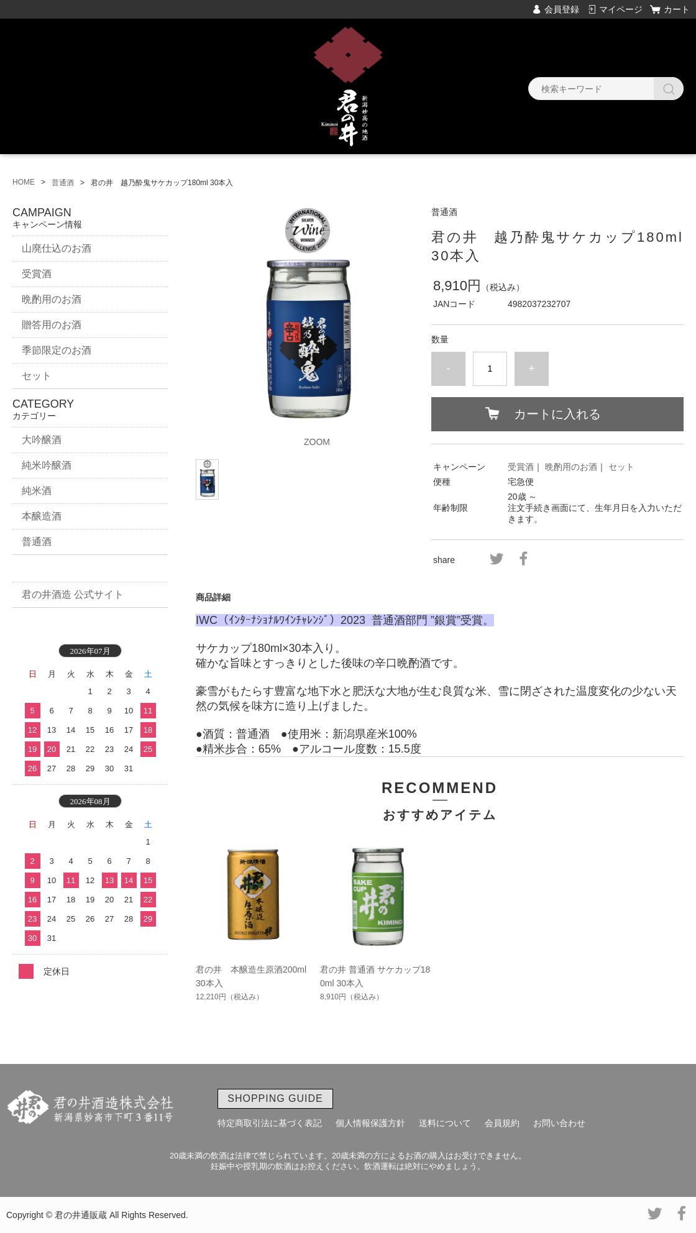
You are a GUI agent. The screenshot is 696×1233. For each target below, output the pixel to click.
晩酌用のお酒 (571, 467)
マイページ (621, 9)
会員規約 (502, 1123)
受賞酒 (521, 467)
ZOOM (317, 442)
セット (621, 467)
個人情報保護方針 (370, 1123)
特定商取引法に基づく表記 (270, 1123)
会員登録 (561, 9)
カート (677, 9)
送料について (445, 1123)
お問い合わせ (559, 1123)
